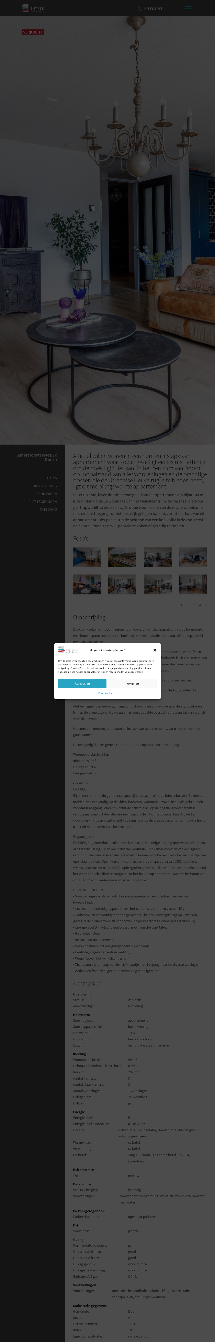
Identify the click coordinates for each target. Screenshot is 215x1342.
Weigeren (133, 683)
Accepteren (82, 683)
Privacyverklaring (107, 692)
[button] (155, 650)
